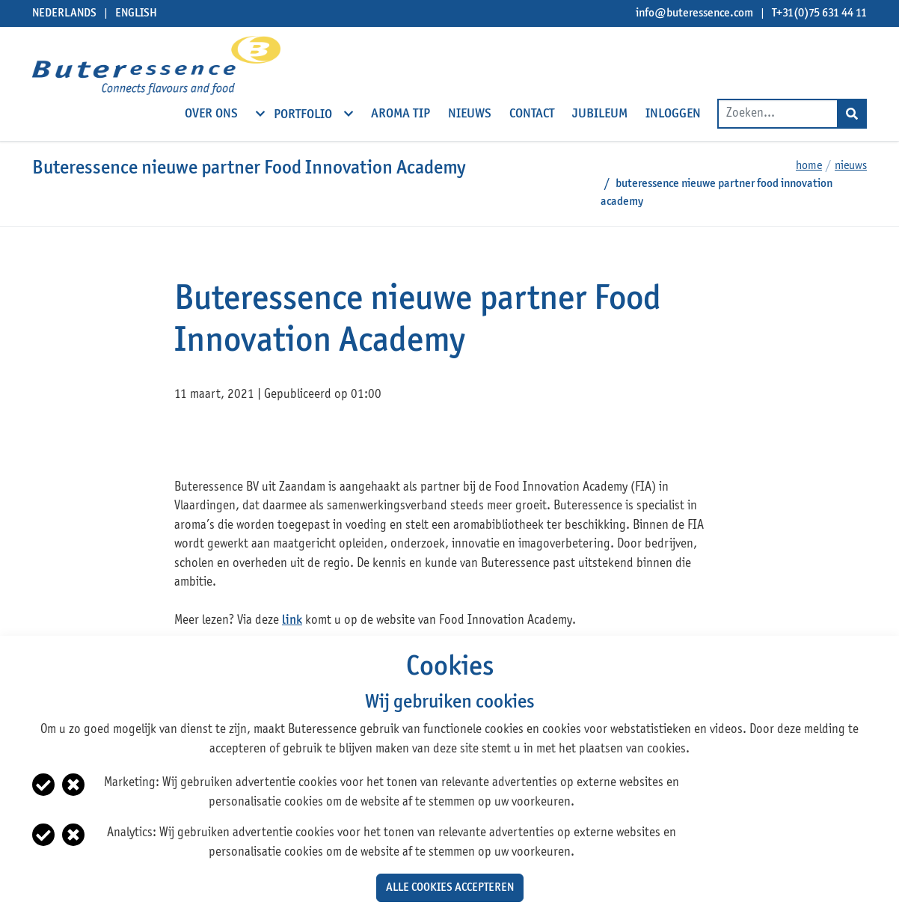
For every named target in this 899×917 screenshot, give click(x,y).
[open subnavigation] (260, 113)
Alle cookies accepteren (450, 888)
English (136, 13)
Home (809, 166)
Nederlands (64, 13)
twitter (216, 440)
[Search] (852, 114)
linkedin (244, 440)
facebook (187, 440)
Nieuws (851, 166)
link (292, 620)
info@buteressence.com (694, 13)
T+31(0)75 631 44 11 (819, 13)
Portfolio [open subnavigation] (304, 113)
